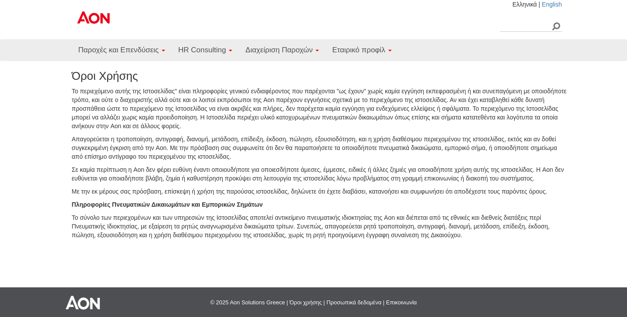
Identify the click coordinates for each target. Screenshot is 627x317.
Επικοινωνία (401, 302)
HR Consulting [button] (205, 50)
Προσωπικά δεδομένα (353, 302)
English (552, 4)
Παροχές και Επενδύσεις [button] (121, 50)
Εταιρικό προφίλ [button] (361, 50)
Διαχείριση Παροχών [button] (282, 50)
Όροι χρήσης (306, 302)
